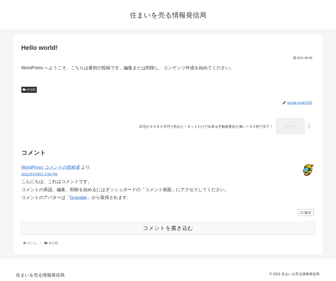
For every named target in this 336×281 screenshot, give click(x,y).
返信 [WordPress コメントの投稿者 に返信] (305, 212)
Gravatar (78, 197)
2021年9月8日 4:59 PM (39, 174)
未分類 (29, 89)
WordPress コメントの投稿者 (50, 167)
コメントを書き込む (168, 228)
